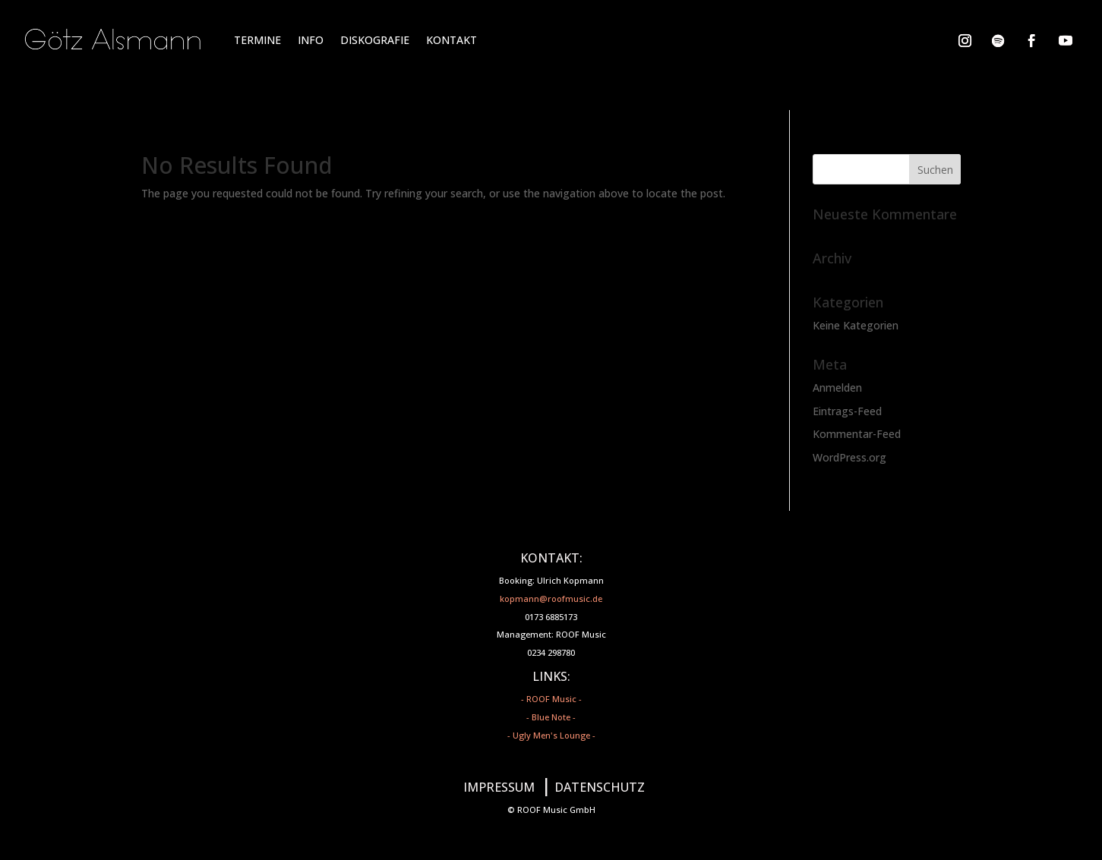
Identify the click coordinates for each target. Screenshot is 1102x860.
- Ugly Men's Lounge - (551, 735)
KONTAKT (451, 40)
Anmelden (837, 387)
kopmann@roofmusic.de (551, 598)
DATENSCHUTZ (599, 787)
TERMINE (257, 40)
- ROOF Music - (551, 698)
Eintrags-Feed (847, 411)
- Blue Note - (551, 717)
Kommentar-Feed (857, 434)
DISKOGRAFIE (374, 40)
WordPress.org (849, 457)
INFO (311, 40)
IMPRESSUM (499, 787)
